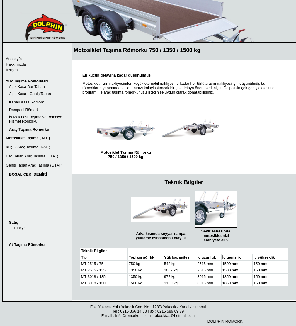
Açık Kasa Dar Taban (27, 86)
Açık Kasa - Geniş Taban (30, 93)
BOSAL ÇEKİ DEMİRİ (28, 174)
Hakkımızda (16, 64)
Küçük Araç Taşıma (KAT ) (28, 147)
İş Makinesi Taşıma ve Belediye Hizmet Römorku (34, 119)
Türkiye (19, 228)
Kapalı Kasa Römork (26, 102)
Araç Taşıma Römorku (29, 129)
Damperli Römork (24, 110)
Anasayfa (14, 59)
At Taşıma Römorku (27, 244)
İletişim (12, 70)
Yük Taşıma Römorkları (27, 81)
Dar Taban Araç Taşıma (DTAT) (32, 156)
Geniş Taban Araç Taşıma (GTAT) (34, 165)
